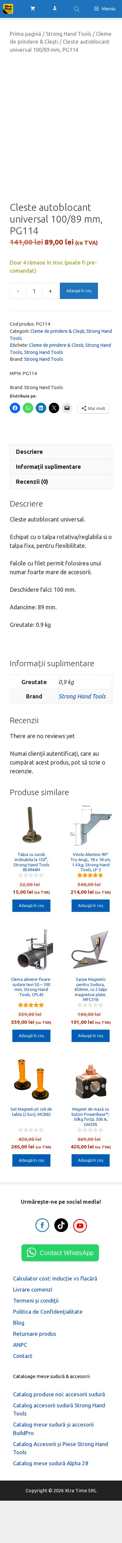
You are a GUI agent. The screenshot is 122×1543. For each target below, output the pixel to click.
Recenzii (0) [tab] (32, 524)
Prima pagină (25, 34)
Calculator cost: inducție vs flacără (55, 1321)
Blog (18, 1365)
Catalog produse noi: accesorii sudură (59, 1436)
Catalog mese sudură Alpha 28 (50, 1505)
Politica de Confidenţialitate (48, 1354)
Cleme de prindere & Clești (57, 373)
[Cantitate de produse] (34, 333)
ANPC (20, 1387)
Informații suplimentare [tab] (48, 509)
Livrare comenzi (32, 1332)
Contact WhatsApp (67, 1295)
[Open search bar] (77, 9)
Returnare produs (34, 1376)
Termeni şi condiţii (36, 1343)
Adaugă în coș (78, 333)
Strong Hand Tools (68, 34)
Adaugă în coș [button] (31, 948)
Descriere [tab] (29, 494)
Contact (23, 1398)
